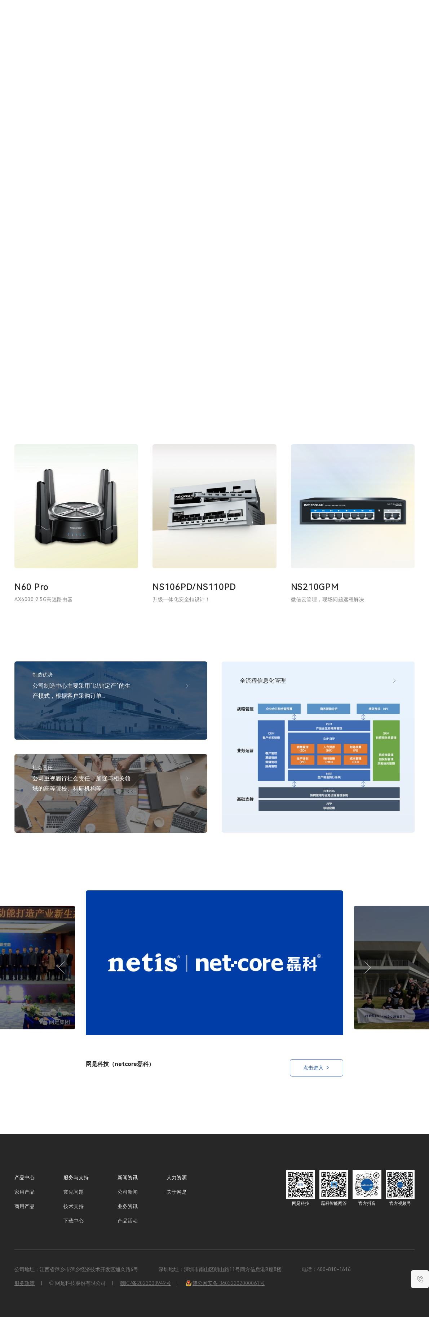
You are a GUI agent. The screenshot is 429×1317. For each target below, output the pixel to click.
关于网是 (332, 22)
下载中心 (73, 1221)
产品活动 (128, 1221)
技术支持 (73, 1206)
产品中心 (24, 1177)
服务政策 (24, 1283)
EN (392, 22)
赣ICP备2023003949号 (145, 1283)
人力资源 (305, 22)
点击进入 (316, 1067)
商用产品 (24, 1206)
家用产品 (24, 1192)
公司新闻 (128, 1192)
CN (379, 22)
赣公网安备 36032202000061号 (225, 1283)
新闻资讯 (277, 22)
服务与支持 (247, 22)
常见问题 (73, 1192)
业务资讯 (128, 1206)
